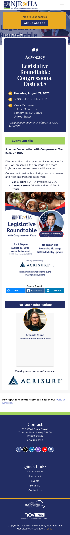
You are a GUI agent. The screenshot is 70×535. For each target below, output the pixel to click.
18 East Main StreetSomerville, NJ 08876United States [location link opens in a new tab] (28, 113)
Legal (50, 529)
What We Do (35, 471)
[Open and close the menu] (52, 5)
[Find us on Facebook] (19, 449)
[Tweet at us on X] (25, 449)
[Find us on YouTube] (44, 449)
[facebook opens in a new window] (35, 290)
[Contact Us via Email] (51, 449)
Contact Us (35, 490)
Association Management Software (35, 516)
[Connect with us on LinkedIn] (32, 449)
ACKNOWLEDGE (34, 23)
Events (35, 481)
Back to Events (12, 35)
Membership (35, 476)
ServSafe (35, 485)
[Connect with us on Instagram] (38, 449)
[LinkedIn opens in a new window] (54, 290)
